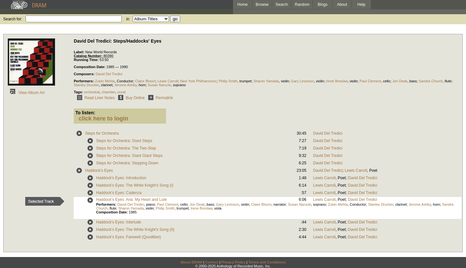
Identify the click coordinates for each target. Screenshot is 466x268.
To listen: (85, 112)
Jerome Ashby (125, 85)
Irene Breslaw (337, 81)
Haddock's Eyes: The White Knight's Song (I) (134, 185)
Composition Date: (90, 67)
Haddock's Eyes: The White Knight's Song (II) (135, 229)
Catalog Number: (89, 56)
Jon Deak (399, 81)
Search (282, 4)
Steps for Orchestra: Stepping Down (127, 163)
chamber (108, 92)
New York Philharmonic (198, 81)
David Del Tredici (108, 74)
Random (302, 4)
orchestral (92, 92)
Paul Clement (370, 81)
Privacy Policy (233, 262)
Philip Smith (228, 81)
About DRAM (191, 262)
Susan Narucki (159, 85)
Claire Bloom (145, 81)
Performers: (84, 81)
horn (142, 85)
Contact (211, 262)
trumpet (245, 81)
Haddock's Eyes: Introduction (121, 178)
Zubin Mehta (105, 81)
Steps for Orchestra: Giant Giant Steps (129, 155)
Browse (262, 4)
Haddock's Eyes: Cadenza (118, 193)
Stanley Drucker (86, 85)
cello (387, 81)
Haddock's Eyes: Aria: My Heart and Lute (131, 199)
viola (218, 208)
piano (150, 204)
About (342, 4)
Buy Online (130, 98)
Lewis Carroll (168, 81)
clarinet (106, 85)
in (127, 19)
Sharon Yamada (266, 81)
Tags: (79, 92)
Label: (79, 52)
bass (413, 81)
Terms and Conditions (267, 262)
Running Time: (87, 60)
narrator (279, 204)
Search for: (12, 19)
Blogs (322, 4)
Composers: (84, 74)
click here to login (103, 118)
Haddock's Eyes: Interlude (118, 222)
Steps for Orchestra (102, 133)
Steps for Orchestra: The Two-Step (126, 148)
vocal (121, 92)
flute (448, 81)
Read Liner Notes (95, 98)
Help (362, 4)
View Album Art (26, 92)
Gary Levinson (302, 81)
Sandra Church (431, 81)
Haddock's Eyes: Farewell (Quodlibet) (128, 237)
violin (285, 81)
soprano (179, 85)
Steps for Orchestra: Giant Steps (124, 141)
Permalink (159, 98)
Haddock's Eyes (99, 170)
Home (242, 4)
